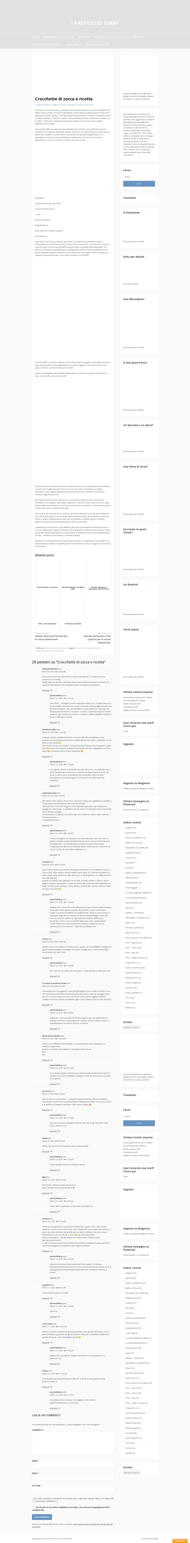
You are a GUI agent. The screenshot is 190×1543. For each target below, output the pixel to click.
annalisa (45, 862)
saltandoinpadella (50, 669)
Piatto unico (130, 932)
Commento (38, 1430)
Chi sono (84, 37)
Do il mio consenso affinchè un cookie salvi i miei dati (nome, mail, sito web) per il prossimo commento (74, 1500)
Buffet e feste (131, 842)
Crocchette (80, 648)
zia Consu (46, 1091)
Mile (44, 1177)
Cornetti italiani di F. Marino (134, 700)
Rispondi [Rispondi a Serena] (45, 957)
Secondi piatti (58, 651)
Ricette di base (131, 972)
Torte (127, 1002)
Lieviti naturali (131, 902)
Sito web (36, 1485)
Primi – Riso (130, 952)
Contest (138, 37)
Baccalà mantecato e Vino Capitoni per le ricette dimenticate (94, 638)
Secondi (89, 104)
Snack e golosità (132, 992)
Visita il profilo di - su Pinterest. (136, 809)
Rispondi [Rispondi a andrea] (45, 1387)
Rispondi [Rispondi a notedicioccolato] (45, 756)
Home (35, 37)
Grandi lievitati (131, 882)
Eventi (128, 867)
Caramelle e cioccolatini (135, 847)
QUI (94, 112)
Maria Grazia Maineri (51, 1036)
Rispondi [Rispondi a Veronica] (45, 1251)
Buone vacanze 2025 (132, 703)
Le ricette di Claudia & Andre (54, 983)
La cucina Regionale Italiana (136, 892)
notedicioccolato (49, 729)
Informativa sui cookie (58, 37)
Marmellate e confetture (135, 917)
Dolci (127, 862)
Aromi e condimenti (133, 837)
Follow (151, 788)
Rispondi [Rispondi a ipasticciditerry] (53, 722)
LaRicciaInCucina (49, 793)
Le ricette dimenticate (134, 897)
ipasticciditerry (44, 104)
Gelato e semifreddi (133, 872)
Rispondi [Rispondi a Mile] (45, 1193)
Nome (35, 1461)
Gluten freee (130, 877)
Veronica (46, 1218)
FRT (156, 1539)
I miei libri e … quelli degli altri (87, 44)
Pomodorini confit (130, 707)
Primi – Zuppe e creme (134, 957)
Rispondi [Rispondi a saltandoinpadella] (45, 690)
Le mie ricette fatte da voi (111, 37)
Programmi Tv (131, 962)
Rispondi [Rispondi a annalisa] (45, 894)
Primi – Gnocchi (131, 942)
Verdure (128, 1007)
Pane (127, 922)
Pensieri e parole (132, 927)
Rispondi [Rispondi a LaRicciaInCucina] (45, 825)
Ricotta (49, 651)
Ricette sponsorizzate (47, 44)
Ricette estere (131, 977)
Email (35, 1473)
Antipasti (129, 827)
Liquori (128, 907)
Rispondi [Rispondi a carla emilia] (45, 1342)
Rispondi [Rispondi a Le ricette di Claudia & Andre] (45, 1005)
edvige (45, 1138)
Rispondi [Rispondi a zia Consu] (45, 1110)
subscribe (96, 1507)
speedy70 (46, 1285)
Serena (45, 939)
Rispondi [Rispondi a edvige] (45, 1151)
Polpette (90, 648)
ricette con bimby (132, 967)
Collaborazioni (131, 852)
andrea (45, 1371)
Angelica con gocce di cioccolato (136, 710)
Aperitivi (72, 104)
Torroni (128, 997)
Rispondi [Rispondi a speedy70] (45, 1298)
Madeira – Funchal (132, 912)
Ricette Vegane (131, 982)
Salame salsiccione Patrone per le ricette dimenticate (52, 636)
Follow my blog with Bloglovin (135, 788)
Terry (125, 731)
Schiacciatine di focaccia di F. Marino (137, 697)
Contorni (81, 104)
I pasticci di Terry (95, 23)
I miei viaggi (130, 887)
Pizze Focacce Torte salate (136, 937)
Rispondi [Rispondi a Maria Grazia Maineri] (45, 1060)
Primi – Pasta (130, 947)
